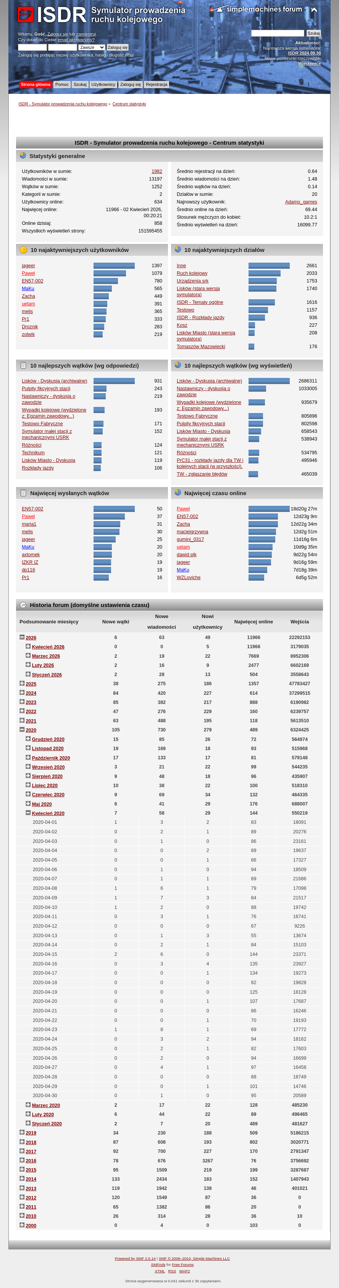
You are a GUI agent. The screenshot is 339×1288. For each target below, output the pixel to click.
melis (27, 311)
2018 (31, 1142)
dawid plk (187, 554)
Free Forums (183, 1264)
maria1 (29, 524)
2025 (31, 684)
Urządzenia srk (192, 281)
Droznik (30, 326)
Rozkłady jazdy (38, 468)
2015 (31, 1170)
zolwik (28, 334)
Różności (31, 445)
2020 (31, 730)
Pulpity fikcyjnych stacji (46, 388)
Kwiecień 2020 (48, 813)
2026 (31, 638)
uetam (28, 304)
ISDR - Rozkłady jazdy (200, 317)
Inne (181, 265)
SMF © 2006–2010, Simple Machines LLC (194, 1258)
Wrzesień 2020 (48, 767)
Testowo (185, 310)
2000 (31, 1225)
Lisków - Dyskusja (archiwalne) (54, 381)
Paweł (28, 273)
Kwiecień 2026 (48, 647)
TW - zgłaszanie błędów (202, 474)
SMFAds (158, 1264)
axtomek (31, 554)
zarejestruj (86, 34)
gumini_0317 (190, 539)
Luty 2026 (43, 665)
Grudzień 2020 (48, 739)
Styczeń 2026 (47, 675)
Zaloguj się (57, 34)
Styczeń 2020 (47, 1124)
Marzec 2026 (46, 656)
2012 (31, 1198)
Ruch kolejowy (192, 273)
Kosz (182, 325)
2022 (31, 711)
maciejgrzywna (192, 531)
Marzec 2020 (46, 1105)
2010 (31, 1216)
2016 (31, 1161)
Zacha (28, 296)
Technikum (33, 452)
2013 (31, 1188)
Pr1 (25, 319)
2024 (31, 693)
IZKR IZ (30, 562)
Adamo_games (301, 202)
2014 (31, 1179)
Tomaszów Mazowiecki (201, 346)
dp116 (28, 570)
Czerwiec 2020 (48, 794)
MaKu (28, 288)
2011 (31, 1207)
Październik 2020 (51, 758)
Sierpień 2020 (47, 776)
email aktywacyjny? (76, 39)
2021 (31, 721)
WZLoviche (188, 577)
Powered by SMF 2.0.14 (135, 1258)
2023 (31, 702)
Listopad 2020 (48, 748)
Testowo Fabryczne (42, 423)
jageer (28, 265)
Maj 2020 (42, 804)
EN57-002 (32, 281)
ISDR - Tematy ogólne (200, 302)
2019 (31, 1133)
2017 (31, 1151)
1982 (157, 171)
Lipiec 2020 (45, 785)
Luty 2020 (43, 1114)
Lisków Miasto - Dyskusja (48, 460)
